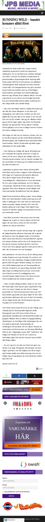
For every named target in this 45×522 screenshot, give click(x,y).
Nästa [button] (39, 403)
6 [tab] (28, 409)
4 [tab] (22, 409)
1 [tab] (14, 409)
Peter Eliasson (21, 28)
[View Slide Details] (22, 403)
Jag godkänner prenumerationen (16, 491)
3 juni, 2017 (8, 28)
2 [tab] (17, 409)
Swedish (9, 520)
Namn (4, 478)
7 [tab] (30, 409)
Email (4, 485)
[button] (41, 13)
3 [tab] (19, 409)
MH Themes (35, 519)
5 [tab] (25, 409)
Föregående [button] (5, 403)
